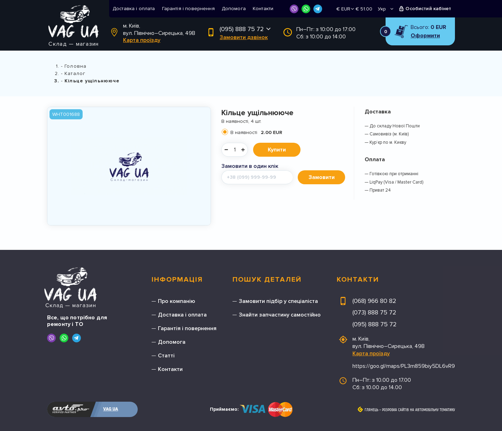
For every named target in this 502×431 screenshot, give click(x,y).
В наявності (256, 132)
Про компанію (176, 301)
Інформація (177, 279)
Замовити (322, 177)
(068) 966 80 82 (374, 301)
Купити (277, 149)
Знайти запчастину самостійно (280, 314)
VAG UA (110, 409)
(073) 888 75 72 (374, 312)
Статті (166, 355)
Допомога (234, 9)
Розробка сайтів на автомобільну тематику (418, 410)
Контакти (263, 9)
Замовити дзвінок (244, 37)
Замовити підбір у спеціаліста (278, 301)
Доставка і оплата (134, 9)
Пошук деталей (267, 279)
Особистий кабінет (428, 9)
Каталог (74, 73)
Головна (75, 66)
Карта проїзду (141, 40)
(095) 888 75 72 (242, 29)
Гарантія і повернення (188, 9)
